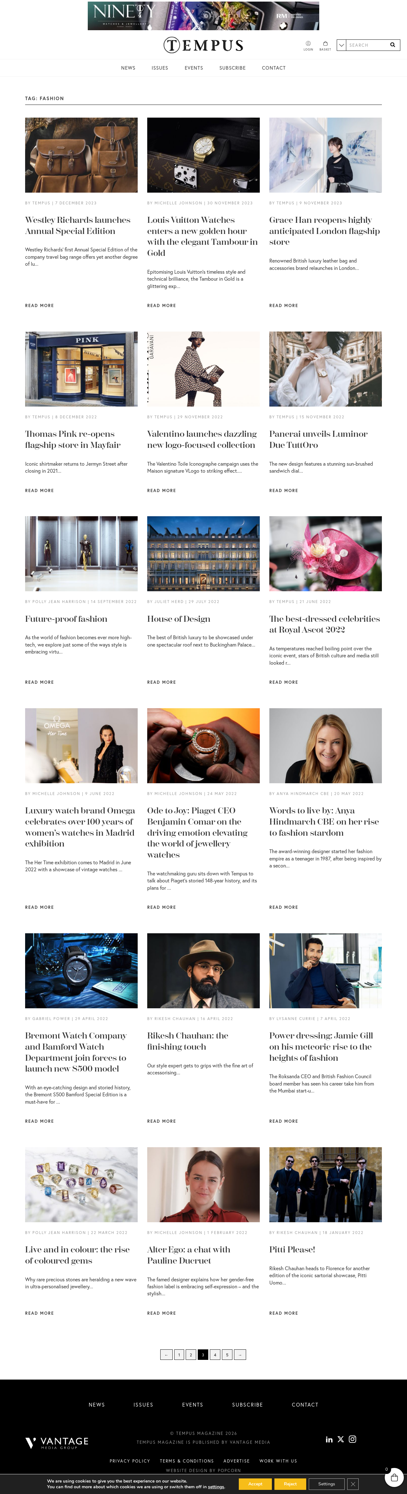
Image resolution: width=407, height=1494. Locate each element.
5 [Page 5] (227, 1354)
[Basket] (325, 46)
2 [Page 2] (191, 1354)
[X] (340, 1440)
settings (216, 1487)
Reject (290, 1484)
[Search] (392, 45)
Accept (255, 1484)
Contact (274, 68)
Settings (326, 1484)
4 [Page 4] (215, 1354)
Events (194, 68)
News (128, 68)
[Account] (308, 46)
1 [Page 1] (179, 1354)
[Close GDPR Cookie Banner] (353, 1484)
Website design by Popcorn (203, 1470)
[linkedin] (329, 1440)
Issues (160, 68)
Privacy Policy (130, 1461)
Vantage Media (250, 1442)
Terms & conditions (187, 1461)
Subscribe (232, 68)
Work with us (278, 1461)
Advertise (237, 1461)
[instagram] (352, 1440)
